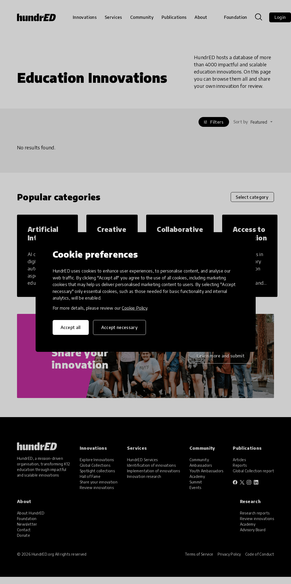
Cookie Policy (134, 308)
